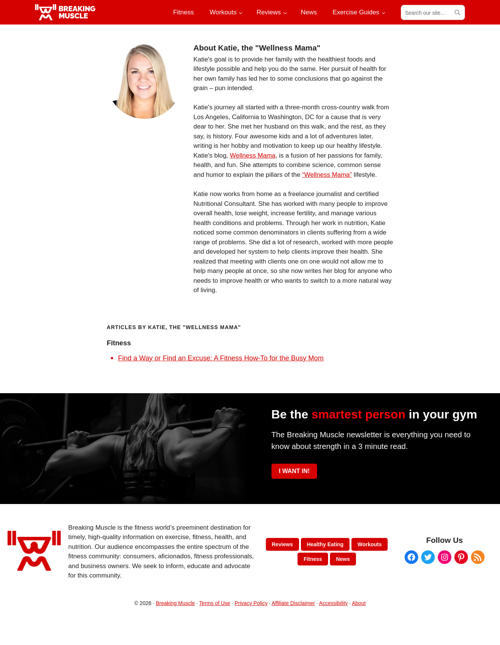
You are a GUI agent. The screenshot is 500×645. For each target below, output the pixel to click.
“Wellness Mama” (327, 174)
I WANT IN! (294, 471)
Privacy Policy (251, 603)
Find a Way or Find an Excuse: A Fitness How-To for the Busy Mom (221, 358)
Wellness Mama (253, 155)
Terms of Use (214, 603)
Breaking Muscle (175, 603)
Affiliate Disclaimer (293, 603)
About (359, 603)
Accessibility (333, 603)
